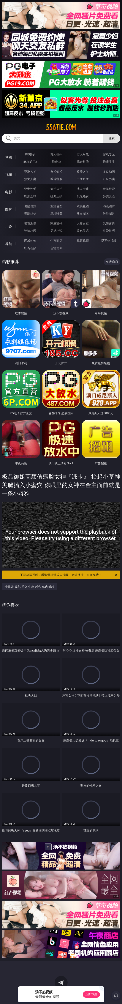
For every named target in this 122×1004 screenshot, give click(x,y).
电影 (8, 192)
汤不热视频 (108, 241)
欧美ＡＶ (83, 171)
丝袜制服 (56, 179)
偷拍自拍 (56, 189)
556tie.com (61, 127)
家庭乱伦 (56, 223)
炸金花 (56, 162)
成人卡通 (83, 189)
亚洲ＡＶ (30, 171)
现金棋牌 (83, 162)
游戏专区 (109, 154)
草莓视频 (83, 241)
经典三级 (56, 196)
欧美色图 (83, 206)
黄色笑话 (83, 231)
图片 (8, 209)
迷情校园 (30, 231)
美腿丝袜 (30, 213)
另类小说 (56, 231)
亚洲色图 (56, 206)
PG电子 (30, 154)
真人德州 (56, 154)
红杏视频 (30, 248)
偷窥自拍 (30, 206)
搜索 (112, 138)
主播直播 (83, 179)
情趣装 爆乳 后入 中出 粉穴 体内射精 (29, 587)
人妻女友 (83, 223)
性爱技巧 (109, 231)
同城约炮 (30, 241)
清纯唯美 (56, 213)
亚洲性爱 (30, 189)
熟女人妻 (30, 179)
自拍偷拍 (56, 171)
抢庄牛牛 (109, 162)
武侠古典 (109, 223)
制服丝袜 (30, 196)
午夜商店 (56, 241)
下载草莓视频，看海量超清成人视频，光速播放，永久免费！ (69, 574)
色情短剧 (56, 248)
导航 (8, 243)
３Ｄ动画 (109, 171)
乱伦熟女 (83, 196)
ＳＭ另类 (109, 179)
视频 (8, 174)
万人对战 (83, 154)
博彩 (8, 157)
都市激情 (30, 223)
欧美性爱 (109, 189)
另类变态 (109, 196)
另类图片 (109, 213)
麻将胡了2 (30, 162)
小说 (8, 226)
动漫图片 (109, 206)
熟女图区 (83, 213)
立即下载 (91, 994)
